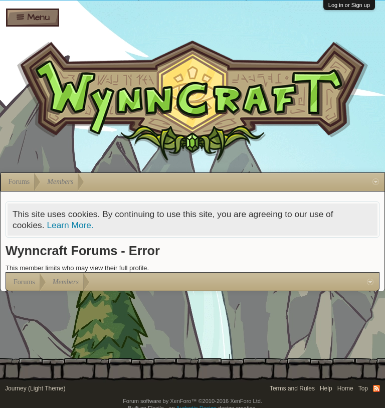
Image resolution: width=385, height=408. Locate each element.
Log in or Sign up (349, 5)
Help (326, 388)
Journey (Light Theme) (35, 388)
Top (363, 388)
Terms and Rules (292, 388)
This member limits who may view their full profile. (77, 268)
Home (345, 388)
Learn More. (70, 225)
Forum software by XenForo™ (192, 401)
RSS (376, 388)
